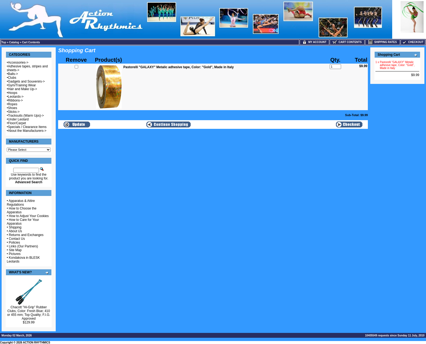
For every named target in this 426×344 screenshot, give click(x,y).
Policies (14, 242)
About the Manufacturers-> (27, 131)
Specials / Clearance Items (27, 127)
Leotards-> (16, 97)
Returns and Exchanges (26, 235)
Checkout (412, 42)
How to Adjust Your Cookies (29, 216)
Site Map (15, 250)
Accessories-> (18, 62)
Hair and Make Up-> (22, 89)
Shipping (15, 227)
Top (3, 42)
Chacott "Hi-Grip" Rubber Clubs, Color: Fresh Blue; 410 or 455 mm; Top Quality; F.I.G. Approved (28, 312)
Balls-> (13, 74)
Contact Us (17, 239)
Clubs (12, 78)
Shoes (12, 108)
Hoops (12, 93)
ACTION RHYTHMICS (36, 342)
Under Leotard (18, 119)
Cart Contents (31, 42)
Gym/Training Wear (22, 85)
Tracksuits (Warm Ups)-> (26, 115)
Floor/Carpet (17, 123)
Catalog (14, 42)
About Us (15, 231)
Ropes (12, 104)
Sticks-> (13, 112)
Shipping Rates (382, 42)
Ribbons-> (15, 100)
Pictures (15, 254)
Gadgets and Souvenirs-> (26, 81)
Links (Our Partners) (23, 246)
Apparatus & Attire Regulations (21, 203)
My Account (314, 42)
